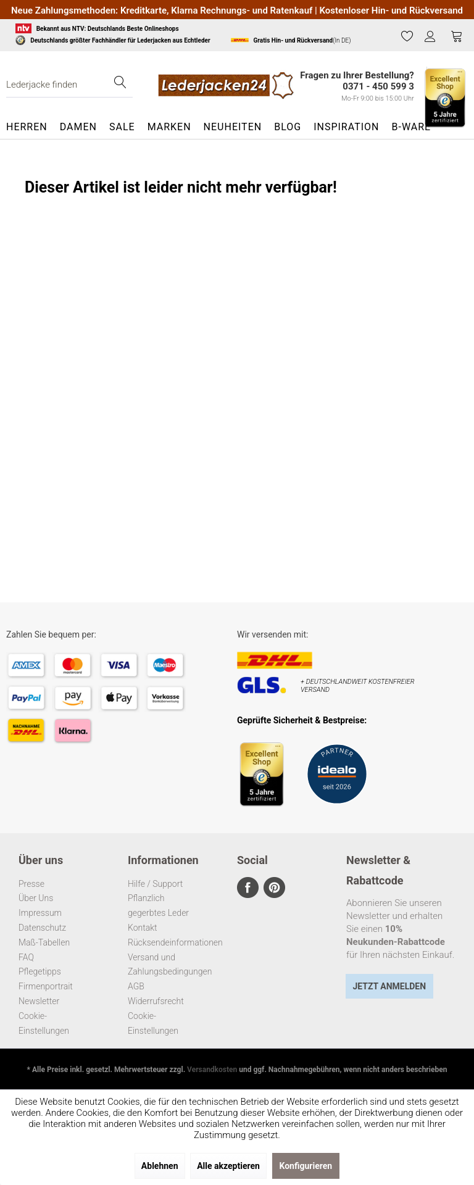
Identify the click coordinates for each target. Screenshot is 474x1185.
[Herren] (30, 127)
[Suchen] (120, 85)
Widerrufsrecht (156, 1001)
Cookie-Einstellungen (44, 1023)
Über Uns (36, 898)
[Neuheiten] (233, 127)
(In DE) (291, 40)
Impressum (40, 913)
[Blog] (287, 127)
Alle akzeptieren (228, 1166)
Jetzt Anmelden (389, 986)
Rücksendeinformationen (159, 942)
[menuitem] (407, 36)
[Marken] (169, 127)
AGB (136, 986)
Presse (31, 884)
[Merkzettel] (407, 36)
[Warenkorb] (457, 36)
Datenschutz (42, 928)
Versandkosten (212, 1069)
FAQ (26, 957)
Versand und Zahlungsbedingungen (159, 964)
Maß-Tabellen (44, 942)
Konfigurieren (306, 1166)
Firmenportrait (46, 986)
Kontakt (142, 928)
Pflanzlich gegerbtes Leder (158, 905)
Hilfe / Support (155, 884)
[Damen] (78, 127)
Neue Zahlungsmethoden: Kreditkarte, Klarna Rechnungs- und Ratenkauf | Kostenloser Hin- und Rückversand (237, 10)
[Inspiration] (346, 127)
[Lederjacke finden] (69, 85)
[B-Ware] (411, 127)
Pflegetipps (40, 971)
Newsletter (39, 1001)
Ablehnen (159, 1166)
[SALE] (122, 127)
